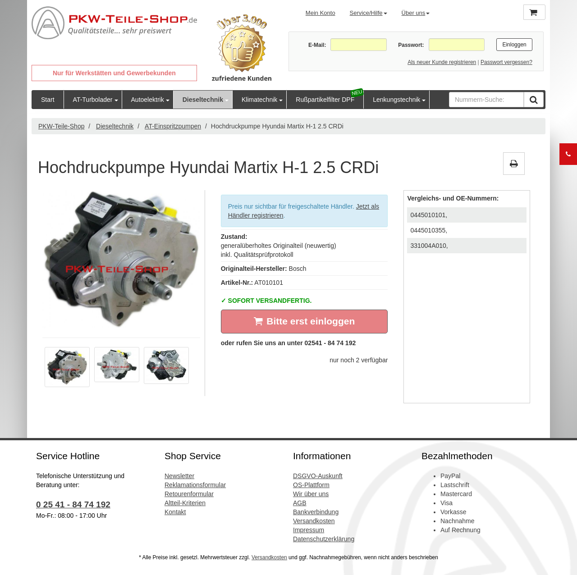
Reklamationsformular (195, 484)
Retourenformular (189, 493)
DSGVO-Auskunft (318, 475)
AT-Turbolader (93, 99)
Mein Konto (320, 12)
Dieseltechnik (203, 99)
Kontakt (175, 512)
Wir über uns (311, 493)
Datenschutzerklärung (323, 539)
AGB (300, 503)
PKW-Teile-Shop (61, 126)
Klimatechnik (259, 99)
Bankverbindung (316, 512)
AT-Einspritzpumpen (173, 126)
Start (48, 99)
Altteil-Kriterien (185, 503)
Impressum (308, 530)
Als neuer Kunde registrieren (442, 62)
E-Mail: (317, 45)
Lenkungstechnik (396, 99)
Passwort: (411, 45)
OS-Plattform (311, 484)
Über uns (416, 12)
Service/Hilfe (368, 12)
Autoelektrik (147, 99)
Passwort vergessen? (506, 62)
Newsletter (179, 475)
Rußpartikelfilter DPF (325, 99)
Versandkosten (314, 521)
